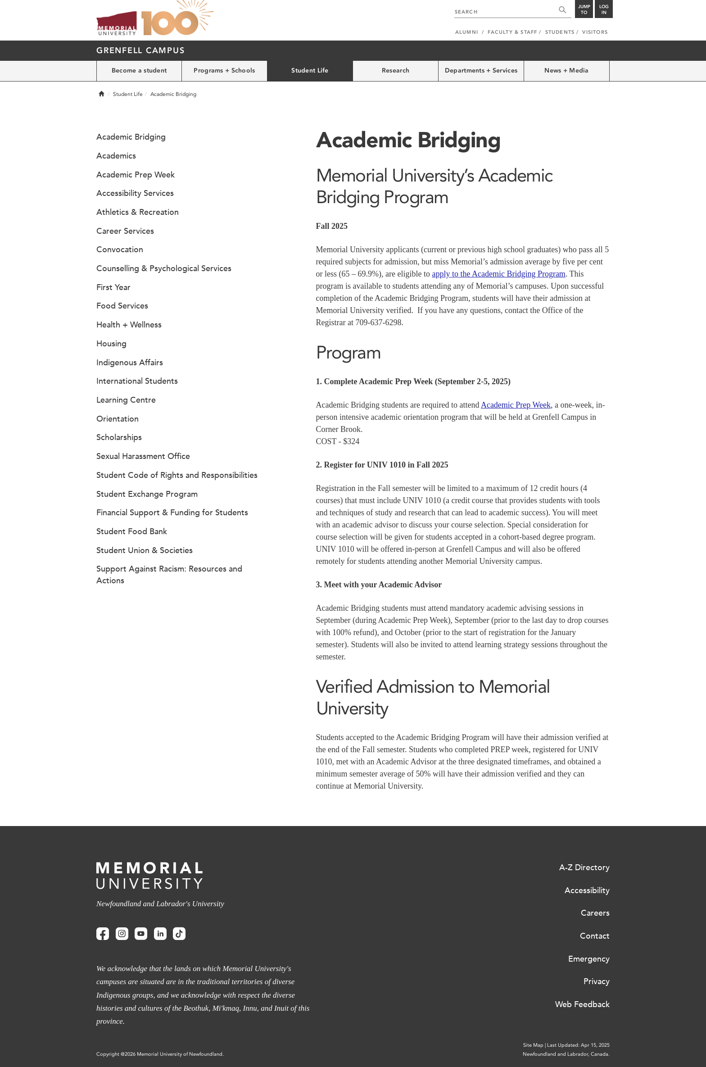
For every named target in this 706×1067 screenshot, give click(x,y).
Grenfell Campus (140, 50)
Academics (116, 156)
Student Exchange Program (147, 494)
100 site (177, 18)
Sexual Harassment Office (143, 456)
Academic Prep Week (516, 404)
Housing (111, 344)
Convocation (119, 249)
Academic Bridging (131, 137)
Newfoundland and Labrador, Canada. (566, 1054)
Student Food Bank (131, 531)
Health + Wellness (129, 325)
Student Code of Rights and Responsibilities (177, 475)
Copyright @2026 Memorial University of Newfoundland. (160, 1054)
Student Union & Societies (144, 550)
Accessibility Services (135, 193)
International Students (137, 381)
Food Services (122, 306)
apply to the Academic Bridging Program (498, 273)
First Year (113, 287)
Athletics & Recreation (137, 212)
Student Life (309, 70)
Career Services (125, 231)
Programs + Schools (224, 70)
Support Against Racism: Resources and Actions (169, 575)
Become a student (139, 70)
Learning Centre (126, 400)
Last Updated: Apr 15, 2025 (578, 1045)
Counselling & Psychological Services (163, 268)
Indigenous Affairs (129, 363)
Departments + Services (481, 70)
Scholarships (119, 437)
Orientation (117, 419)
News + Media (566, 70)
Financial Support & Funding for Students (172, 513)
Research (395, 70)
